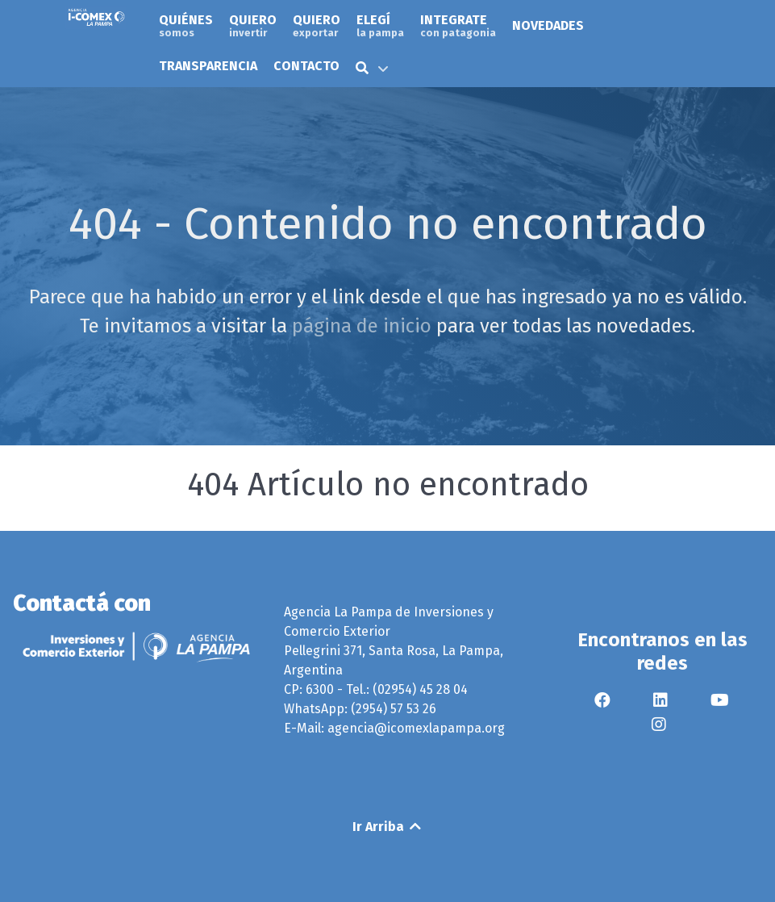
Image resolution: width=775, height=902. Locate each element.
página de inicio (361, 326)
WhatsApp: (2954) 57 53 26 (360, 708)
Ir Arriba (387, 826)
